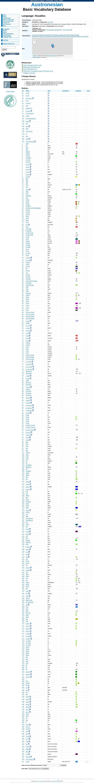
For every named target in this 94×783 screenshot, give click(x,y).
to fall (27, 437)
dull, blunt (28, 382)
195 (23, 727)
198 (23, 734)
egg (27, 450)
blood (27, 216)
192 (23, 720)
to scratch (28, 361)
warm (27, 549)
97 (23, 448)
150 (23, 582)
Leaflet (34, 55)
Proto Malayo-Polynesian (53, 30)
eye (27, 273)
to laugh (28, 245)
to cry (27, 249)
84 (23, 389)
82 (23, 382)
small (27, 586)
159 (23, 128)
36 (23, 761)
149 (23, 578)
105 (23, 469)
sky (27, 522)
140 (23, 554)
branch (28, 487)
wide (27, 128)
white (27, 576)
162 (23, 604)
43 (23, 268)
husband (28, 293)
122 (23, 510)
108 (23, 121)
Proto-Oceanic (66, 30)
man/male (28, 283)
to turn (27, 164)
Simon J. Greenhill (40, 781)
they (27, 136)
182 (23, 679)
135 (23, 542)
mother (28, 295)
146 (23, 572)
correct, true (29, 131)
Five (27, 741)
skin (27, 187)
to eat (27, 255)
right (27, 147)
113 (23, 486)
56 (23, 287)
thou (27, 681)
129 (23, 524)
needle (28, 323)
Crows (56, 0)
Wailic (87, 36)
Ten (27, 754)
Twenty (28, 757)
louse (27, 121)
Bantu (61, 0)
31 (23, 239)
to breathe (28, 229)
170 (23, 623)
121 (23, 507)
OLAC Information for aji (30, 69)
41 (23, 264)
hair (27, 225)
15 (23, 194)
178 (23, 659)
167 (23, 615)
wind (27, 544)
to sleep (28, 277)
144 (23, 567)
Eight (27, 749)
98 (23, 450)
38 (23, 257)
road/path (28, 158)
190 (23, 714)
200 (23, 739)
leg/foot (28, 152)
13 (23, 189)
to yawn (28, 275)
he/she (28, 683)
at (26, 134)
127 (23, 518)
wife (27, 106)
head (27, 218)
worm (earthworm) (31, 118)
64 (23, 303)
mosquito (28, 471)
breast (27, 200)
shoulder (28, 206)
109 (23, 471)
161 (23, 602)
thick (27, 596)
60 (23, 297)
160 (23, 600)
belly (27, 191)
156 (23, 593)
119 (23, 501)
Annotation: (65, 91)
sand (27, 507)
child (27, 287)
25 (23, 222)
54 (23, 283)
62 (23, 108)
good (27, 611)
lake (27, 516)
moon (27, 524)
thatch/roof (29, 108)
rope (27, 310)
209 (23, 759)
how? (27, 725)
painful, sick (29, 600)
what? (27, 697)
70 (23, 111)
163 (23, 607)
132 (23, 536)
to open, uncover (30, 425)
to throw (28, 432)
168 (23, 619)
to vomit (28, 253)
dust (27, 185)
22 (23, 93)
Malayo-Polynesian (45, 35)
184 (23, 683)
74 (23, 347)
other (27, 714)
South (83, 36)
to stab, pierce (30, 113)
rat (26, 461)
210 (23, 141)
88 (23, 405)
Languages (6, 29)
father (27, 297)
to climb (28, 639)
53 (23, 281)
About (4, 16)
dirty (27, 178)
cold (27, 552)
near (27, 661)
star (27, 526)
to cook (28, 260)
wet (27, 559)
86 (23, 397)
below (27, 653)
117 (23, 497)
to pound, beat (30, 430)
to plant (28, 389)
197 (23, 731)
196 (23, 729)
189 (23, 709)
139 (23, 552)
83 (23, 387)
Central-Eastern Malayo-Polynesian (60, 35)
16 (23, 196)
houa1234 (50, 22)
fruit (27, 497)
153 (23, 588)
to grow (28, 398)
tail (26, 469)
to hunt (28, 325)
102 (23, 461)
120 (23, 503)
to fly (27, 457)
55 (23, 285)
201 (23, 741)
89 (23, 413)
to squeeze (29, 405)
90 (23, 415)
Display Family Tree (8, 43)
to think (28, 210)
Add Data (5, 40)
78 (23, 366)
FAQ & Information (8, 21)
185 (23, 687)
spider (27, 473)
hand (27, 143)
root (27, 493)
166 (23, 131)
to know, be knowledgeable (33, 208)
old (26, 605)
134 (23, 540)
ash (27, 572)
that (27, 659)
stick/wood (29, 371)
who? (27, 709)
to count (28, 729)
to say (27, 303)
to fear (27, 93)
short (27, 591)
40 (23, 262)
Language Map (7, 37)
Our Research (7, 24)
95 (23, 437)
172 (23, 638)
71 (23, 113)
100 (23, 455)
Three (27, 736)
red (27, 578)
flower (27, 495)
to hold (28, 413)
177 (23, 657)
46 (23, 95)
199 (23, 736)
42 (23, 266)
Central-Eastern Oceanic (50, 36)
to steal (28, 343)
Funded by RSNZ (10, 91)
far (26, 665)
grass (27, 499)
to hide (28, 634)
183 (23, 681)
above (27, 647)
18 (23, 200)
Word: (27, 91)
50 (23, 279)
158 (23, 598)
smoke (28, 570)
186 (23, 692)
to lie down (29, 98)
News (4, 25)
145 (23, 570)
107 (23, 118)
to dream (28, 279)
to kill (27, 347)
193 (23, 722)
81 (23, 380)
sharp (27, 380)
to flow (27, 512)
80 (23, 376)
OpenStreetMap (37, 57)
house (27, 299)
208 (23, 139)
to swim (28, 176)
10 (23, 178)
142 (23, 561)
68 (23, 323)
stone (27, 503)
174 (23, 641)
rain (27, 538)
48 (23, 277)
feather (28, 452)
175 (23, 647)
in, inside (28, 641)
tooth (27, 239)
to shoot (28, 111)
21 (23, 210)
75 (23, 355)
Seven (27, 746)
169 (23, 621)
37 (23, 255)
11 (23, 185)
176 (23, 653)
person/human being (31, 281)
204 (23, 749)
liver (27, 198)
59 (23, 295)
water (27, 510)
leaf (27, 491)
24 (23, 218)
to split (27, 376)
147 (23, 574)
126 (23, 516)
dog (27, 442)
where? (28, 672)
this (27, 657)
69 (23, 325)
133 (23, 538)
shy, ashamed (30, 602)
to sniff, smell (29, 233)
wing (27, 455)
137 (23, 546)
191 (23, 718)
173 (23, 134)
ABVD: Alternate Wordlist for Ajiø (32, 65)
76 (23, 359)
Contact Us (6, 22)
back (27, 189)
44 (23, 270)
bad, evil (28, 613)
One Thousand (30, 141)
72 (23, 333)
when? (28, 623)
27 (23, 227)
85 (23, 391)
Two (27, 734)
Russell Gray (54, 781)
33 (23, 245)
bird (27, 448)
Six (27, 744)
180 (23, 665)
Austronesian (49, 0)
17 (23, 198)
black (27, 574)
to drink (28, 262)
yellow (27, 582)
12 (23, 187)
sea (27, 514)
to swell (28, 403)
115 (23, 493)
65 (23, 310)
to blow (28, 547)
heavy (27, 561)
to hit (27, 333)
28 (23, 229)
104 (23, 467)
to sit (27, 100)
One (27, 731)
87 (23, 402)
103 (23, 465)
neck (27, 222)
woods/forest (29, 518)
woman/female (30, 285)
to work (28, 387)
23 (23, 216)
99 (23, 452)
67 (23, 321)
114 (23, 491)
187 (23, 136)
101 (23, 457)
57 (23, 293)
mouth (27, 237)
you (27, 692)
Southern (78, 36)
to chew (28, 258)
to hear (28, 270)
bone (27, 194)
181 (23, 671)
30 (23, 237)
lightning (28, 542)
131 (23, 529)
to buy (27, 421)
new (27, 607)
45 (23, 273)
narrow (28, 598)
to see (27, 95)
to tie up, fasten (30, 312)
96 (23, 442)
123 (23, 512)
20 (23, 208)
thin (27, 593)
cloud (27, 529)
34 (23, 249)
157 (23, 596)
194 (23, 724)
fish (27, 477)
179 (23, 661)
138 (23, 549)
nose (27, 227)
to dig (27, 415)
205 (23, 751)
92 (23, 425)
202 (23, 744)
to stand (28, 103)
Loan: (88, 91)
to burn (28, 567)
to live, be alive (30, 359)
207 (23, 756)
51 (23, 100)
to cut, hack (29, 367)
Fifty (27, 139)
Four (27, 739)
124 (23, 514)
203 (23, 746)
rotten (27, 482)
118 (23, 499)
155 (23, 126)
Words (5, 30)
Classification (7, 35)
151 (23, 584)
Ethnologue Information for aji (32, 67)
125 (23, 123)
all (26, 718)
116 (23, 495)
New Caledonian (71, 36)
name (27, 301)
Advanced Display (8, 33)
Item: (49, 91)
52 (23, 103)
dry (27, 554)
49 (23, 98)
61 (23, 299)
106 (23, 116)
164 (23, 611)
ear (27, 268)
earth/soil (28, 501)
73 (23, 343)
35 (23, 253)
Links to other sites (8, 19)
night (27, 615)
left (26, 145)
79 (23, 371)
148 (23, 576)
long (27, 126)
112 (23, 481)
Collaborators (7, 18)
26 (23, 224)
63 (23, 301)
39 (23, 260)
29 (23, 233)
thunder (28, 540)
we (26, 687)
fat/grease (28, 467)
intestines (28, 196)
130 (23, 526)
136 (23, 544)
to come (28, 160)
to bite (27, 264)
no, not (28, 727)
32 (23, 241)
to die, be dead (30, 355)
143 (23, 565)
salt (27, 123)
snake (27, 116)
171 (23, 633)
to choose (28, 391)
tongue (28, 241)
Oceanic (40, 36)
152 (23, 586)
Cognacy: (78, 91)
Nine (27, 751)
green (27, 584)
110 (23, 473)
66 (23, 312)
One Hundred (29, 759)
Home (4, 15)
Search (5, 32)
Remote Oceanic (62, 36)
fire (27, 565)
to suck (28, 266)
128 (23, 522)
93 (23, 429)
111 (23, 477)
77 (23, 361)
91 (23, 421)
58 (23, 106)
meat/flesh (29, 465)
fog (27, 536)
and (27, 720)
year (27, 621)
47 (23, 275)
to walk (28, 156)
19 (23, 206)
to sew (27, 321)
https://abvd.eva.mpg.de (37, 0)
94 (23, 432)
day (27, 619)
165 (23, 613)
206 (23, 754)
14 (23, 191)
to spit (27, 761)
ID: (23, 91)
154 (23, 591)
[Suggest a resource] (29, 73)
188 (23, 696)
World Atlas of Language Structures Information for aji (38, 71)
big (26, 588)
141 (23, 559)
